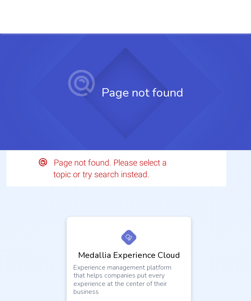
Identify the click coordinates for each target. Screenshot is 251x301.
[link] (233, 16)
